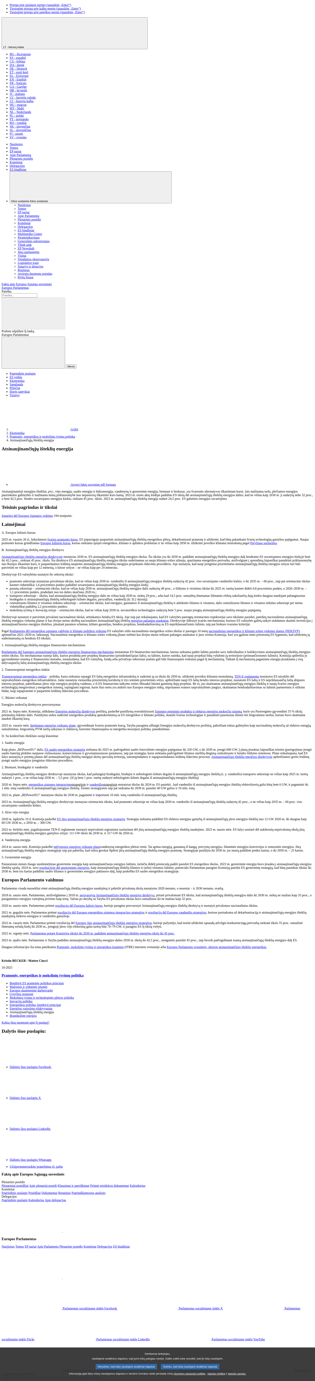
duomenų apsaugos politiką (189, 1377)
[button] (62, 1231)
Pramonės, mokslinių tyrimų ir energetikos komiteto (90, 947)
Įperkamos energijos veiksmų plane (53, 725)
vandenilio (96, 784)
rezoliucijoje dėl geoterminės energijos (64, 867)
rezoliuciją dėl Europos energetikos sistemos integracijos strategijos (100, 912)
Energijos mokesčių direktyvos (75, 711)
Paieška (6, 291)
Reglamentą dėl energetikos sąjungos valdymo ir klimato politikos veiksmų (58, 631)
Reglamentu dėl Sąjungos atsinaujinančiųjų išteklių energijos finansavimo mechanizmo (58, 652)
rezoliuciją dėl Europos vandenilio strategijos (177, 912)
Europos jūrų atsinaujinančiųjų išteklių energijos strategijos (114, 923)
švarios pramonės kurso (62, 539)
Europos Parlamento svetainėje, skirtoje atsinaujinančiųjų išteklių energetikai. (217, 947)
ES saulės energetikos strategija (65, 749)
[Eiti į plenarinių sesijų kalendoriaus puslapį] (137, 1185)
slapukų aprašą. (237, 1377)
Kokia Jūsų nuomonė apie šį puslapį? (25, 1022)
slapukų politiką (216, 1377)
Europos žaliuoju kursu (55, 543)
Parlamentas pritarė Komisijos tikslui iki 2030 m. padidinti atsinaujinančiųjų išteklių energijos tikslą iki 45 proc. (102, 933)
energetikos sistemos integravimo (50, 784)
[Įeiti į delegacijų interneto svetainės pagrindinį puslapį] (15, 1200)
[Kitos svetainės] (91, 187)
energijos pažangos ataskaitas (150, 620)
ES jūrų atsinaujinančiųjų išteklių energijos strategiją (91, 819)
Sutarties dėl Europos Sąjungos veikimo (27, 515)
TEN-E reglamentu (246, 676)
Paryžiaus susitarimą (263, 543)
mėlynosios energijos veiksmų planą (77, 846)
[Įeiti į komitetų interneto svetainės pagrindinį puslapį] (15, 1193)
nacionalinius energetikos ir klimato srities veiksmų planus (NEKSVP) (254, 631)
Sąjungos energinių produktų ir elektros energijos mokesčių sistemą (198, 711)
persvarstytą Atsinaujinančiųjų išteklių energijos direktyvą (117, 895)
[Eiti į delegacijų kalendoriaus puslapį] (36, 1200)
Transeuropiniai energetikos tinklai (24, 676)
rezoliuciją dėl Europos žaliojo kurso (78, 905)
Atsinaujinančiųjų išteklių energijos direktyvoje (32, 556)
